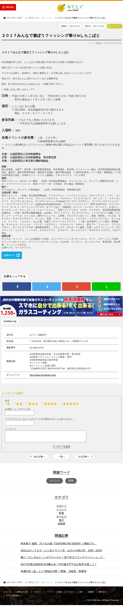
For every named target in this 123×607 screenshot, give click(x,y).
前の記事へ (39, 458)
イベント (49, 18)
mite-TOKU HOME (14, 18)
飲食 (61, 515)
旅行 (61, 522)
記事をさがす (33, 18)
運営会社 (102, 594)
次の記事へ (83, 458)
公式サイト (9, 255)
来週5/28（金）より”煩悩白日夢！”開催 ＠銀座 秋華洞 (53, 573)
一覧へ (61, 458)
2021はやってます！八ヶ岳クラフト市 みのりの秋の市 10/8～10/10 (61, 552)
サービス (61, 518)
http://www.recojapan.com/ (43, 375)
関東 (71, 482)
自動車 (61, 525)
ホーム (9, 594)
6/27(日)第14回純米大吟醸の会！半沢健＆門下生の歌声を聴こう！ (59, 566)
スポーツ (61, 507)
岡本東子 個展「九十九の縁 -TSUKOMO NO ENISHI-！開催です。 (59, 545)
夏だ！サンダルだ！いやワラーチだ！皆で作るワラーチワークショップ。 (63, 559)
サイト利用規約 (12, 597)
